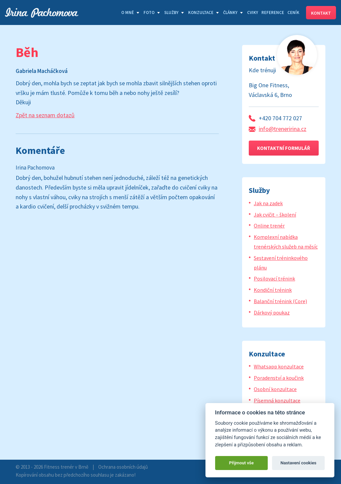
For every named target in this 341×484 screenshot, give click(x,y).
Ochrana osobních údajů (123, 467)
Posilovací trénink (274, 278)
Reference (272, 12)
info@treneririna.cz (282, 129)
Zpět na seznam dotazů (45, 115)
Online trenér (269, 225)
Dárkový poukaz (272, 312)
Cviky (252, 12)
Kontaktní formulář (283, 148)
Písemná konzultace (277, 400)
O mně (127, 12)
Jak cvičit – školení (275, 214)
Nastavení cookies (298, 462)
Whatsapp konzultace (279, 366)
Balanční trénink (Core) (280, 301)
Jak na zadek (268, 203)
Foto (149, 12)
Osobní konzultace (275, 389)
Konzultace (200, 12)
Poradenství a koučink (279, 377)
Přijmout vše (241, 462)
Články (230, 12)
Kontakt (321, 13)
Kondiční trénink (273, 289)
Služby (171, 12)
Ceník (293, 12)
